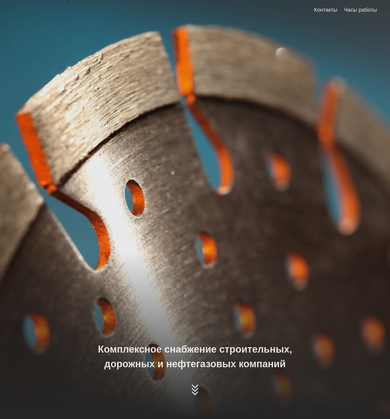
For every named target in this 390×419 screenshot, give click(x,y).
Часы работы (360, 10)
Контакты (325, 10)
